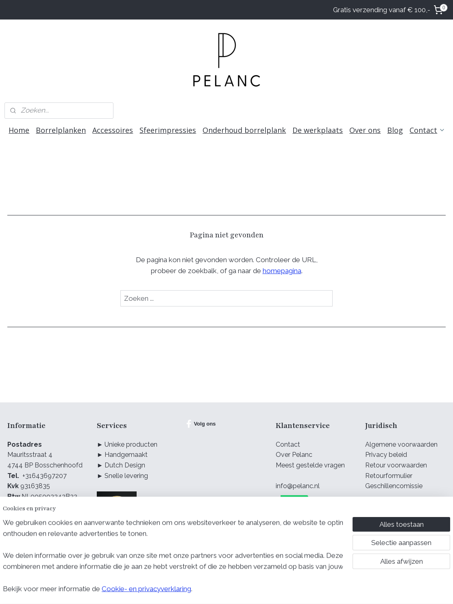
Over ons (365, 130)
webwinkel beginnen (234, 589)
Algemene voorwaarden (401, 444)
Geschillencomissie (394, 486)
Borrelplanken (61, 130)
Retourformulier (388, 476)
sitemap (190, 589)
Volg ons (201, 424)
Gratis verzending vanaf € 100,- (381, 10)
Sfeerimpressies (167, 130)
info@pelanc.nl (298, 486)
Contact (427, 130)
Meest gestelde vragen (310, 465)
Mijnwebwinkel (303, 589)
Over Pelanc (294, 454)
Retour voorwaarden (396, 465)
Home (19, 130)
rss (205, 589)
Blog (395, 130)
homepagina (282, 271)
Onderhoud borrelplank (244, 130)
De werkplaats (317, 130)
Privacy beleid (386, 454)
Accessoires (112, 130)
